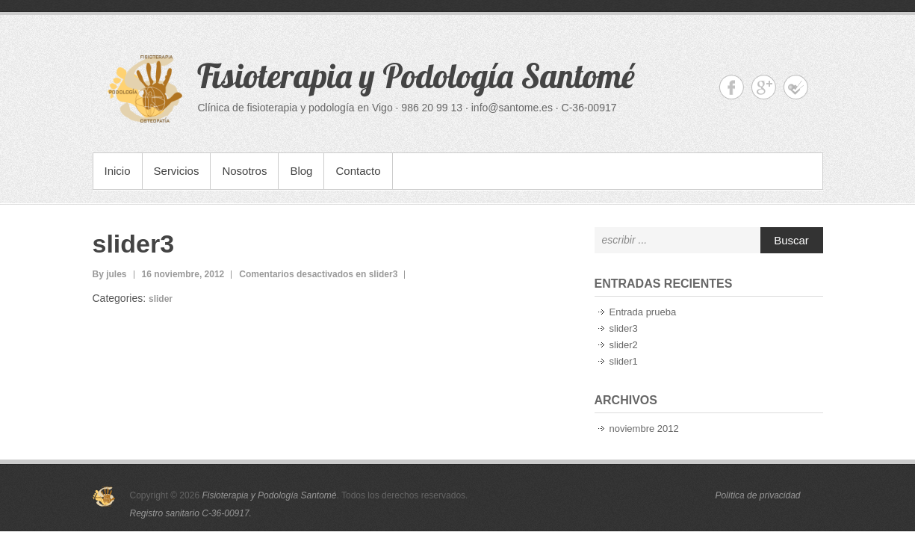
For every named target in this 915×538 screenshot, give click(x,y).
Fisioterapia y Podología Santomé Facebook (731, 87)
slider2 (624, 344)
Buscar (791, 240)
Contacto (357, 170)
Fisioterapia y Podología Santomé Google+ (763, 87)
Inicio (118, 170)
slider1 (624, 361)
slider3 (134, 243)
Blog (301, 170)
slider (161, 299)
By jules (110, 274)
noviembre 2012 (644, 428)
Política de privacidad (757, 495)
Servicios (176, 170)
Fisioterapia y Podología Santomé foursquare (796, 87)
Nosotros (244, 170)
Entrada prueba (643, 312)
